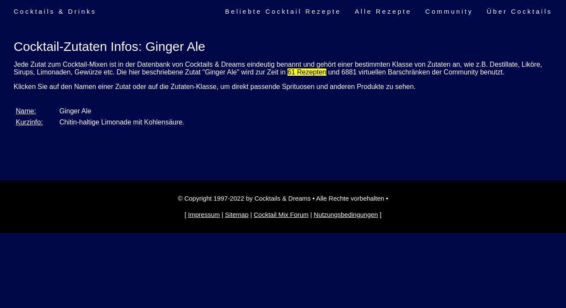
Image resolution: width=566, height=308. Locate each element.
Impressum (204, 214)
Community (449, 11)
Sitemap (237, 214)
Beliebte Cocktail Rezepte (283, 11)
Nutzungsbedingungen (346, 214)
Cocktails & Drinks (55, 11)
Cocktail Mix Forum (281, 214)
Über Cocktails (519, 11)
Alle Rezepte (383, 11)
